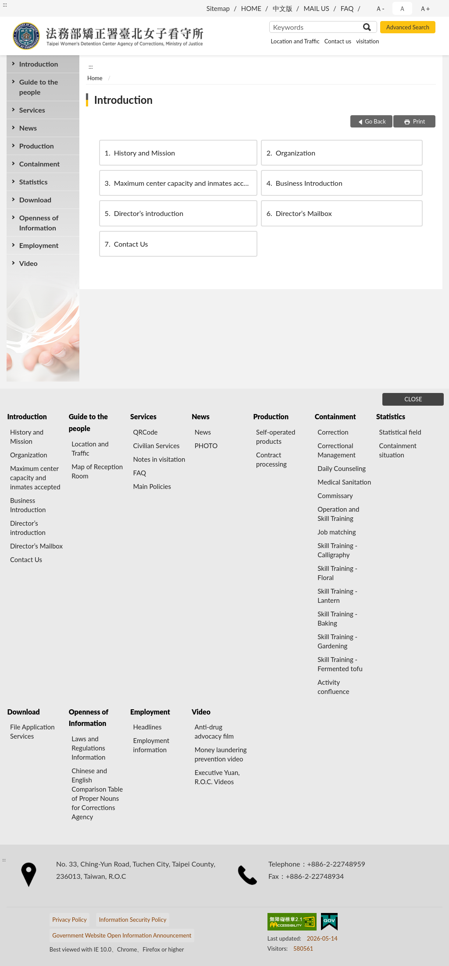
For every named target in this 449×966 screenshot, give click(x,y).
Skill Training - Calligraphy (337, 550)
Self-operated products (275, 436)
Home (95, 77)
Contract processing (271, 459)
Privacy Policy (69, 919)
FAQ (347, 8)
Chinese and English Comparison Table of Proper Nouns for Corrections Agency (97, 794)
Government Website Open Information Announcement (121, 935)
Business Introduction (303, 183)
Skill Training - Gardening (337, 641)
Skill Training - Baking (337, 618)
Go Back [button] (375, 121)
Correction (332, 432)
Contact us (337, 41)
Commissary (335, 495)
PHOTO (206, 445)
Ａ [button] (402, 8)
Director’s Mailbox (298, 213)
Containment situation (398, 450)
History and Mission (139, 153)
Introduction (38, 64)
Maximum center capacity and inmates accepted (180, 183)
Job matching (336, 532)
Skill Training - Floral (337, 572)
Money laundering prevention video (221, 754)
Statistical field (400, 432)
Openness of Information (39, 222)
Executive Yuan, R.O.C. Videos (217, 777)
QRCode (145, 432)
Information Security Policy (133, 919)
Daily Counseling (341, 468)
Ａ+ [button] (425, 8)
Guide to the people (38, 87)
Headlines (147, 727)
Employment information (151, 745)
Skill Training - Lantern (337, 595)
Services (32, 110)
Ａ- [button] (380, 8)
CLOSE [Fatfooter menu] (413, 399)
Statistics (33, 181)
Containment (39, 163)
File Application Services (32, 731)
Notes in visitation (159, 459)
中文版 (282, 8)
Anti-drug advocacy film (214, 731)
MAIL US (316, 8)
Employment (39, 245)
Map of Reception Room (97, 471)
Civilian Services (156, 445)
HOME (251, 8)
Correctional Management (336, 450)
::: (5, 4)
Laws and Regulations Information (88, 748)
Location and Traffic (295, 41)
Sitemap (218, 8)
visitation (367, 41)
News (28, 128)
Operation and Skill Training (338, 513)
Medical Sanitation (344, 482)
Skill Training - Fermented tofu (340, 663)
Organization (290, 153)
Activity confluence (333, 686)
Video (28, 263)
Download (35, 199)
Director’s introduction (143, 213)
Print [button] (418, 121)
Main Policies (152, 486)
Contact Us (125, 244)
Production (36, 146)
